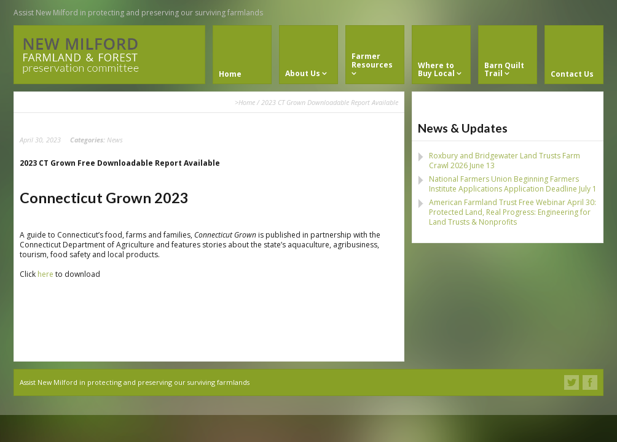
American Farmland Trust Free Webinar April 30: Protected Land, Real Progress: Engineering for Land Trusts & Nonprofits (512, 212)
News (115, 139)
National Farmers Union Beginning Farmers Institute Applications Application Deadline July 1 (513, 184)
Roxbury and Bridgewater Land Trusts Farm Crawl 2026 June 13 (504, 160)
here (45, 274)
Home (246, 102)
